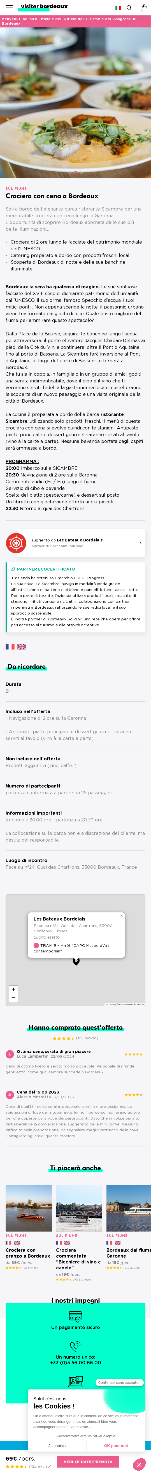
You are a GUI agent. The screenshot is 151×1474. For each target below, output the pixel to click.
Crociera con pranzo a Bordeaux (28, 1253)
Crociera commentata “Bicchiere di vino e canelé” (78, 1259)
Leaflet (110, 1004)
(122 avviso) (87, 1038)
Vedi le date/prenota (88, 1462)
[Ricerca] (128, 7)
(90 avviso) (30, 1268)
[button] (70, 172)
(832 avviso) (131, 1268)
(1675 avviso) (82, 1279)
